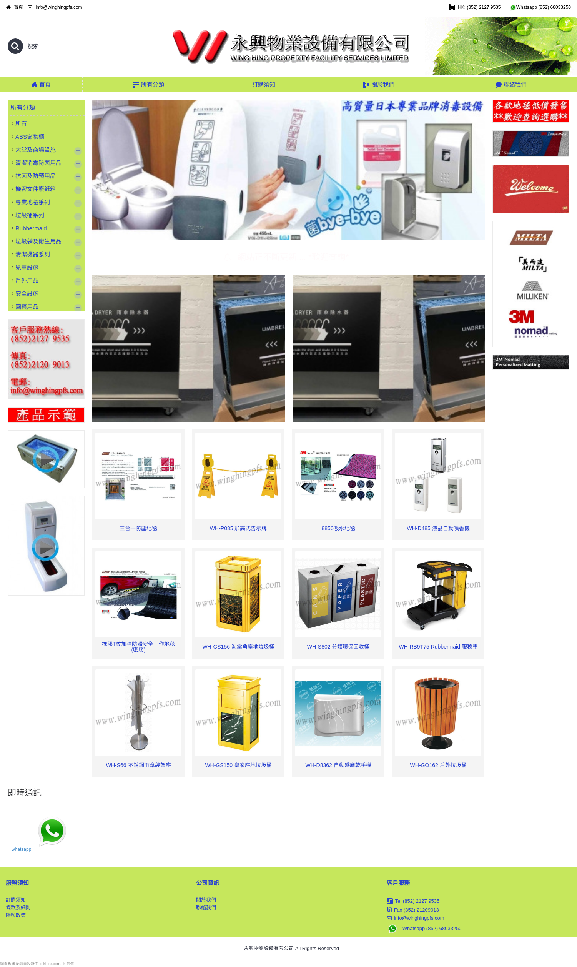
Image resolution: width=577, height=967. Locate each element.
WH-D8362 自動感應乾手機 (338, 765)
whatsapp (21, 849)
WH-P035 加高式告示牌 (238, 528)
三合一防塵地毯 (138, 528)
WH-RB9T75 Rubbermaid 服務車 (438, 647)
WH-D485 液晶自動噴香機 (438, 528)
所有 (21, 123)
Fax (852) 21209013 (413, 910)
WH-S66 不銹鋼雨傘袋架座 (138, 765)
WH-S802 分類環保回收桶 (338, 647)
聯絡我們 (206, 907)
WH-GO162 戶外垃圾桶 (438, 765)
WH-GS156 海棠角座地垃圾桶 (238, 647)
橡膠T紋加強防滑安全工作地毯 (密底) (138, 647)
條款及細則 (18, 907)
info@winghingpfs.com (415, 918)
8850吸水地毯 (338, 528)
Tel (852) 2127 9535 (413, 901)
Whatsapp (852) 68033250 (424, 928)
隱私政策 (16, 915)
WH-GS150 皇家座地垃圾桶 (238, 765)
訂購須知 (16, 900)
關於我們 (206, 900)
